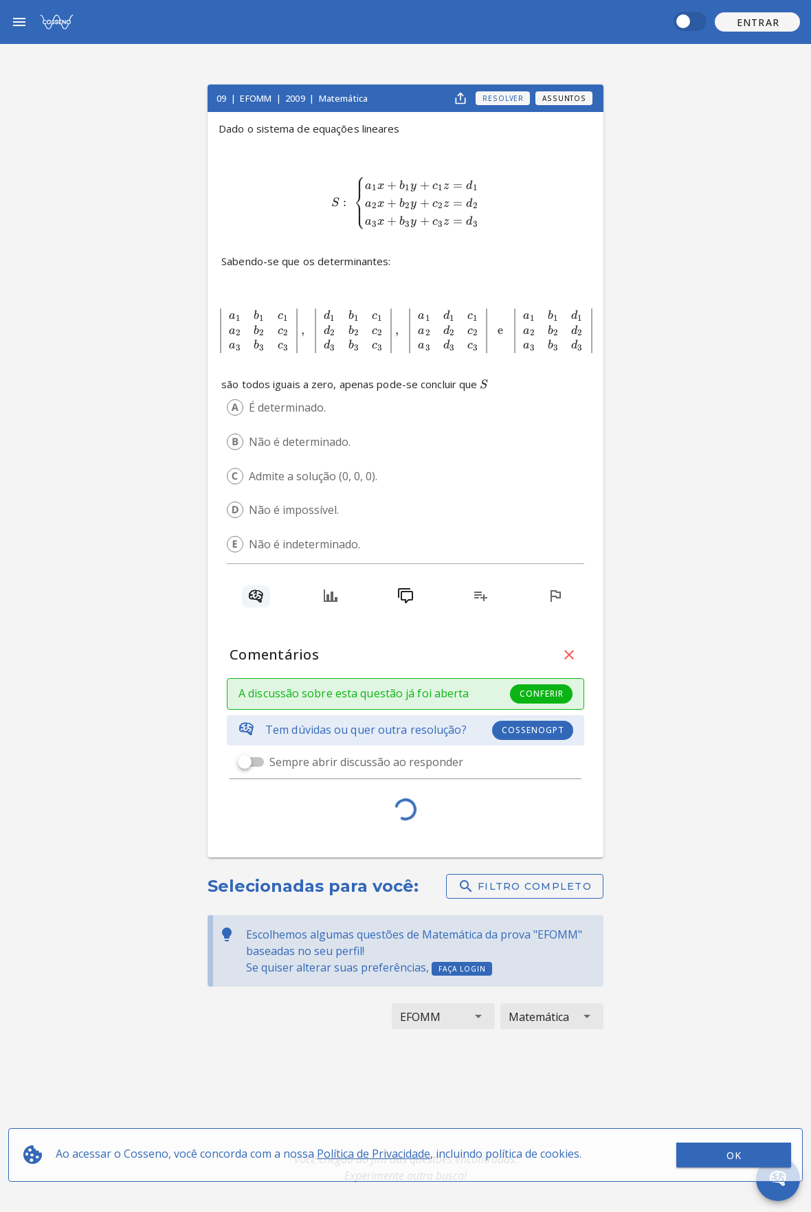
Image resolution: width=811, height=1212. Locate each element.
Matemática (343, 98)
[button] (757, 22)
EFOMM (257, 98)
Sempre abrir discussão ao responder (366, 762)
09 (222, 98)
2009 (296, 98)
